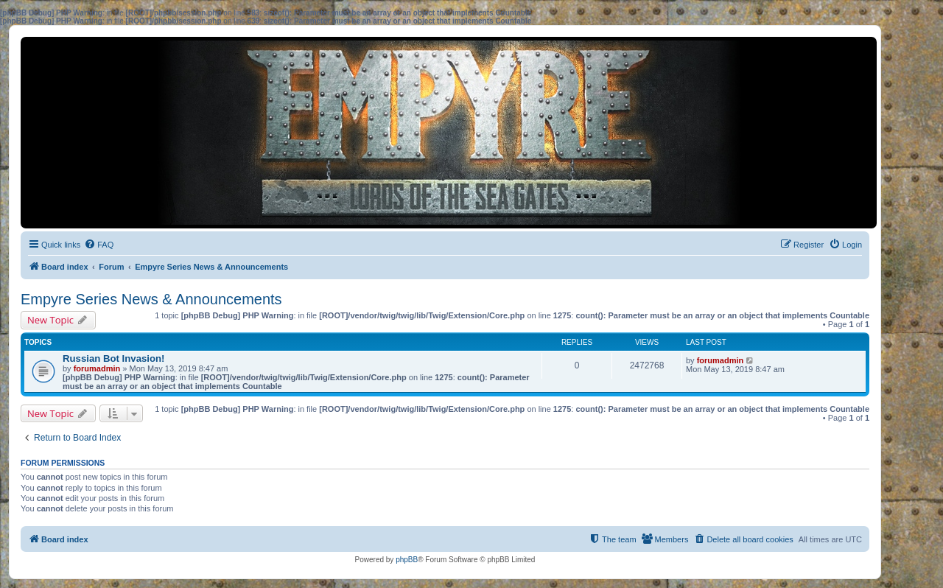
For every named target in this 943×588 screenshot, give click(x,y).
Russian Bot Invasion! (114, 358)
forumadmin (97, 368)
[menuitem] (98, 244)
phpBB (407, 560)
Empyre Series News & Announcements (151, 299)
